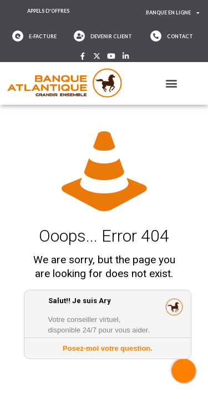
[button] (172, 83)
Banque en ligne (173, 13)
